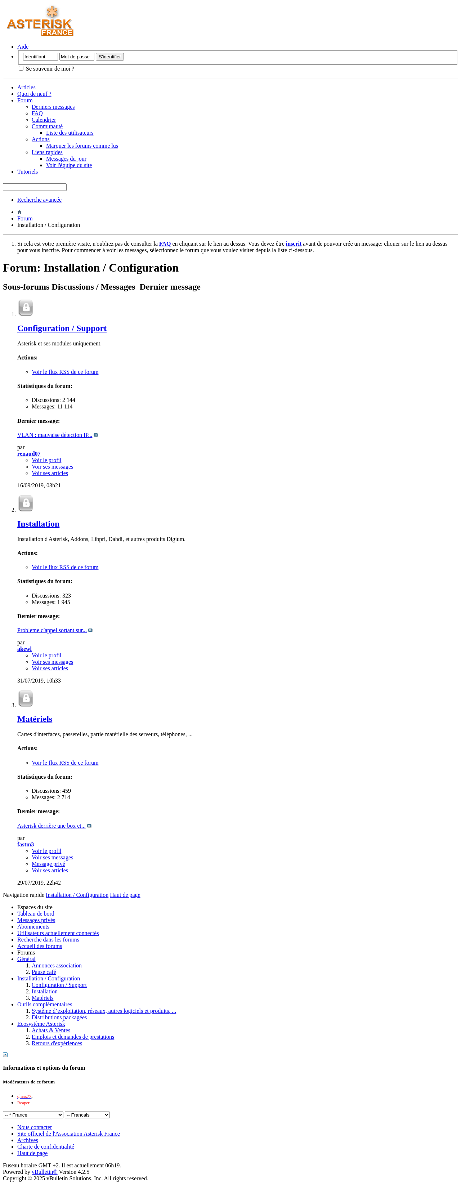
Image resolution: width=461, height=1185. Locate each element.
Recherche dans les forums (48, 939)
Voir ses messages (52, 467)
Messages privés (36, 920)
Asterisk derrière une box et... (51, 826)
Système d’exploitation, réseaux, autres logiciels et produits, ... (104, 1011)
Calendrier (44, 120)
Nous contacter (34, 1127)
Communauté (47, 126)
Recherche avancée (39, 200)
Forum (25, 100)
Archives (27, 1140)
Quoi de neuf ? (34, 94)
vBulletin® (45, 1172)
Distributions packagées (59, 1017)
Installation (38, 523)
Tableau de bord (35, 914)
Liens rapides (47, 152)
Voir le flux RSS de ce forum (65, 372)
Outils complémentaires (44, 1004)
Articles (26, 87)
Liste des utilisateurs (70, 133)
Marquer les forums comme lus (82, 146)
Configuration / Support (62, 328)
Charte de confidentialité (45, 1147)
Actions (41, 139)
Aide (22, 47)
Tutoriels (27, 172)
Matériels (34, 719)
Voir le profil (46, 460)
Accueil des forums (39, 946)
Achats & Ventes (51, 1030)
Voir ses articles (50, 473)
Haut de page (125, 895)
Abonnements (33, 927)
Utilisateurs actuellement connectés (58, 933)
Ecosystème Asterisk (41, 1024)
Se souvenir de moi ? (46, 69)
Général (26, 959)
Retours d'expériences (57, 1043)
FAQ (37, 113)
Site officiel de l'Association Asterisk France (68, 1134)
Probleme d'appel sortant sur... (52, 630)
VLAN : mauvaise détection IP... (54, 435)
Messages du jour (66, 159)
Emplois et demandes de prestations (73, 1037)
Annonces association (57, 965)
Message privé (48, 864)
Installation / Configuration (48, 978)
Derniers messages (53, 107)
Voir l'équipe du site (69, 165)
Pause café (44, 972)
